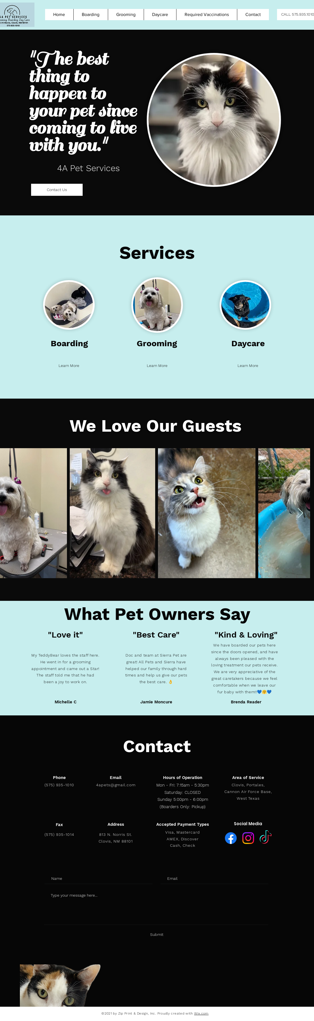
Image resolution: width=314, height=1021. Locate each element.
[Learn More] (69, 365)
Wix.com (201, 1013)
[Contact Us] (57, 190)
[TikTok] (265, 838)
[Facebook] (231, 838)
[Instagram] (248, 838)
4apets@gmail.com (116, 785)
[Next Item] (300, 513)
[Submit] (157, 935)
